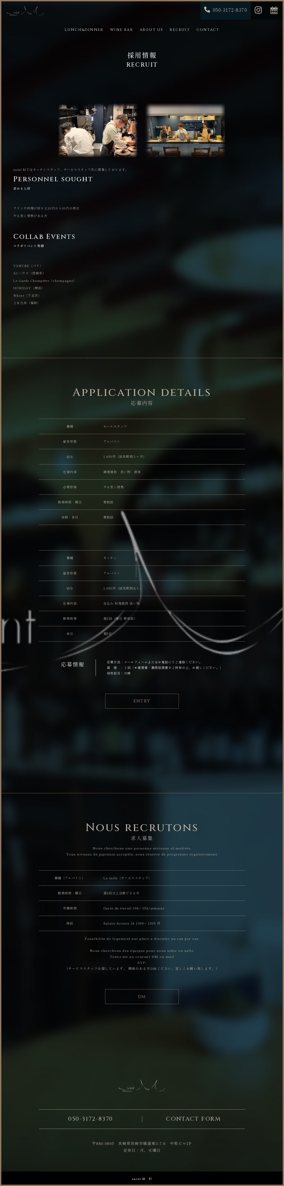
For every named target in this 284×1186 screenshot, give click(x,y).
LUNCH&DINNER (84, 29)
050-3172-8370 (90, 1119)
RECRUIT (180, 29)
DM (142, 997)
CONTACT (208, 29)
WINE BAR (121, 29)
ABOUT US (151, 29)
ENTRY (142, 701)
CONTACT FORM (193, 1119)
